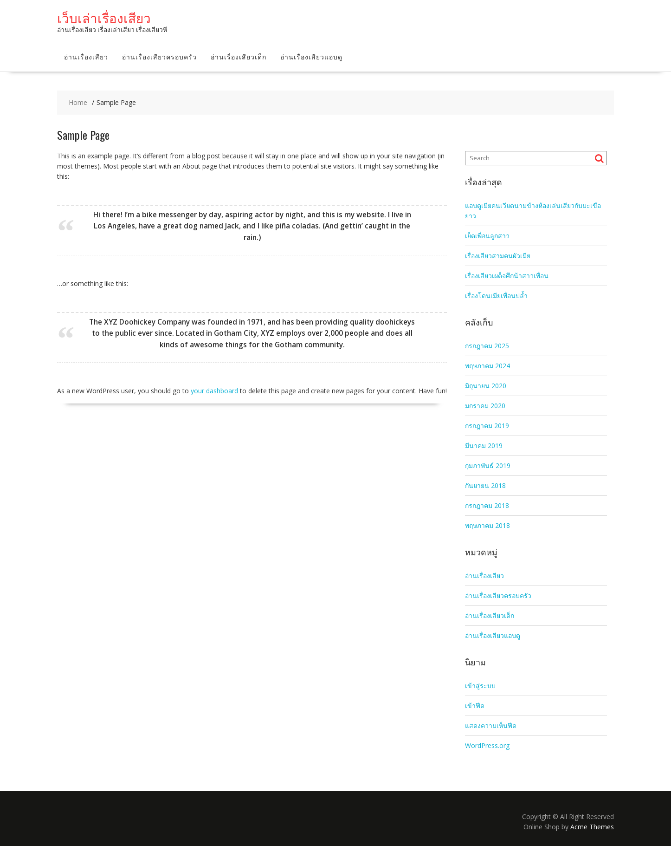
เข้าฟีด (474, 705)
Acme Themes (592, 826)
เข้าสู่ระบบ (480, 685)
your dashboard (214, 390)
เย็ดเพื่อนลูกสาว (487, 235)
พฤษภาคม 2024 (487, 365)
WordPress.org (487, 745)
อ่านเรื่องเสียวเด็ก (238, 56)
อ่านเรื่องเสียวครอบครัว (159, 56)
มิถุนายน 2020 (485, 385)
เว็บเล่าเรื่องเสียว (104, 17)
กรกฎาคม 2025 (487, 345)
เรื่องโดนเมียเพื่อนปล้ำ (496, 295)
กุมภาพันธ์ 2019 (487, 465)
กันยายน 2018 (485, 485)
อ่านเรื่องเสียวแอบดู (311, 56)
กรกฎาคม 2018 (487, 505)
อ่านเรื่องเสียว (86, 56)
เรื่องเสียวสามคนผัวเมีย (497, 255)
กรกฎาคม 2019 (487, 425)
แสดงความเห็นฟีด (490, 725)
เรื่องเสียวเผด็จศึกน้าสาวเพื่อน (506, 275)
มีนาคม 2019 (484, 445)
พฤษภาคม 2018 (487, 525)
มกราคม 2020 (485, 405)
